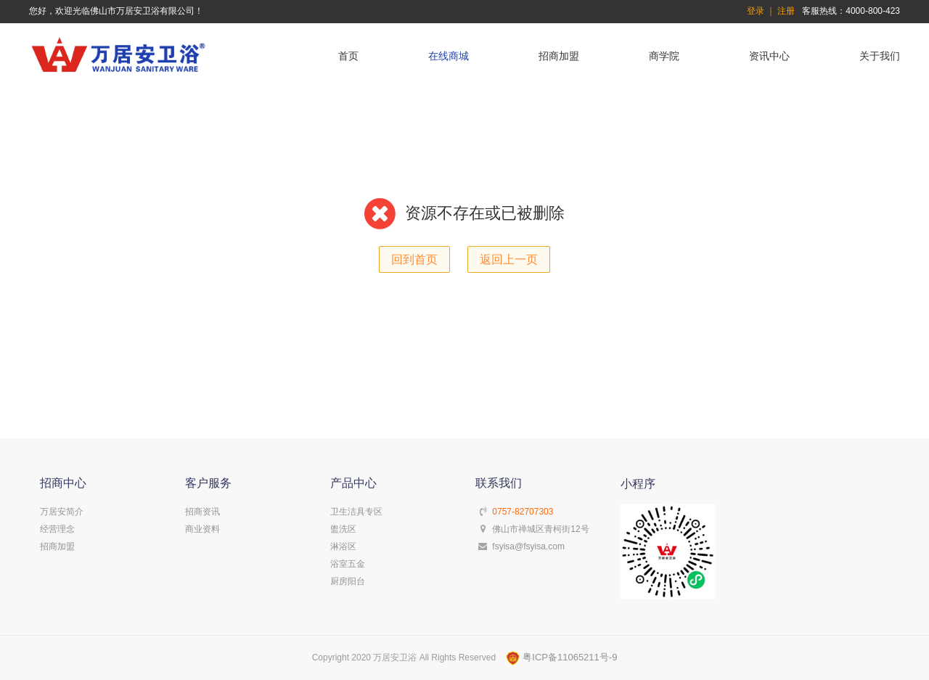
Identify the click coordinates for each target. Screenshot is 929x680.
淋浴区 (343, 546)
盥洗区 (343, 529)
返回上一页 (509, 259)
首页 (348, 56)
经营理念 (57, 529)
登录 (755, 11)
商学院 (664, 56)
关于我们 (879, 56)
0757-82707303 (522, 512)
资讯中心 (769, 56)
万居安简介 (61, 512)
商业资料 (202, 529)
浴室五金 (347, 564)
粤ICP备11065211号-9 (562, 657)
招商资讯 (202, 512)
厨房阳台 (347, 581)
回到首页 (414, 259)
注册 (786, 11)
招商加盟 (559, 56)
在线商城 (448, 56)
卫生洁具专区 (356, 512)
